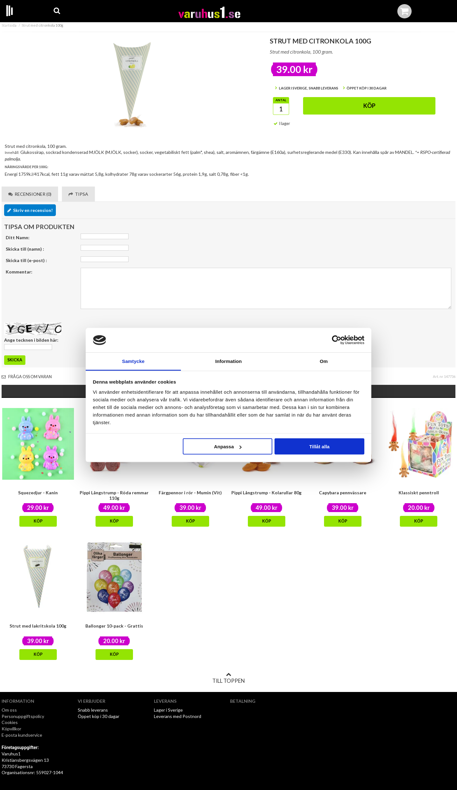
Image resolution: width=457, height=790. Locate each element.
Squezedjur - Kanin (38, 492)
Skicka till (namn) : (25, 249)
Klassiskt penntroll (419, 492)
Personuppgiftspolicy (23, 716)
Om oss (9, 710)
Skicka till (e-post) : (26, 260)
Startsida (9, 25)
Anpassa (228, 446)
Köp (369, 105)
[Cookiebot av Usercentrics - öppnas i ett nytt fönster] (336, 340)
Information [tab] (228, 361)
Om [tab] (324, 361)
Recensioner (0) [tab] (29, 194)
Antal (280, 100)
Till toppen (228, 678)
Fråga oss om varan (27, 376)
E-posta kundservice (22, 735)
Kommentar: (19, 271)
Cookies (10, 722)
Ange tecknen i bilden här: (31, 340)
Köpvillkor (11, 728)
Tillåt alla (319, 446)
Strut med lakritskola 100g (38, 626)
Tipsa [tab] (78, 194)
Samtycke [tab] (133, 361)
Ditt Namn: (18, 237)
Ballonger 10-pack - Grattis (114, 626)
